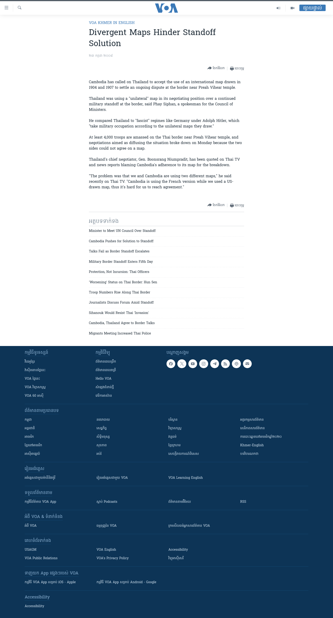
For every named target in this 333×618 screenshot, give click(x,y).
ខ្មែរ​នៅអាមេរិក (33, 445)
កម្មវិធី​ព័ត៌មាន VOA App (40, 502)
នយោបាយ (103, 419)
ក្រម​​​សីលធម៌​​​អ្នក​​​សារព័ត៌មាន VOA (189, 525)
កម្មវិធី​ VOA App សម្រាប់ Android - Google (126, 582)
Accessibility (178, 549)
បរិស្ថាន (173, 419)
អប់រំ (99, 454)
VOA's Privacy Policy (112, 558)
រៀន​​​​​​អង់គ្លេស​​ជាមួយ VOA (112, 478)
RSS (243, 502)
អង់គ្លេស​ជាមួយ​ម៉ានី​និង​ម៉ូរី (40, 478)
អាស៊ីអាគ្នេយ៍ (32, 454)
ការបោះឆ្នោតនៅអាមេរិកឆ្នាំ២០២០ (261, 437)
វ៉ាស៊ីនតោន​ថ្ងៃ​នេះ (35, 370)
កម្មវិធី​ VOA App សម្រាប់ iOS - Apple (50, 582)
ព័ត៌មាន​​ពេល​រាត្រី (106, 370)
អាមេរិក (29, 437)
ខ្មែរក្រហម (174, 445)
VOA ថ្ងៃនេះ (32, 378)
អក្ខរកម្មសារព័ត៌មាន (252, 419)
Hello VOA (103, 378)
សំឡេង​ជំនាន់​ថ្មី (105, 387)
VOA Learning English (185, 478)
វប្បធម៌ (172, 437)
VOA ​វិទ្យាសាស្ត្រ (35, 387)
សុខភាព (101, 445)
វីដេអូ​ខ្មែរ (30, 361)
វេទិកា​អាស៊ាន (104, 395)
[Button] (216, 68)
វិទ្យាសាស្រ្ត (174, 428)
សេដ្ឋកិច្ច (101, 428)
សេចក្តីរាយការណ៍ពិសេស (183, 454)
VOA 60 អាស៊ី (34, 395)
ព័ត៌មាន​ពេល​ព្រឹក (106, 361)
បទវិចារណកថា (249, 454)
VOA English (106, 549)
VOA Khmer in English (111, 23)
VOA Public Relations (41, 558)
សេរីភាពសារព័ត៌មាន (252, 428)
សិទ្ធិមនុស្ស (103, 437)
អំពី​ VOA (31, 525)
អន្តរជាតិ (30, 428)
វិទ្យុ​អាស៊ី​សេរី (176, 558)
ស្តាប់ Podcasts (106, 502)
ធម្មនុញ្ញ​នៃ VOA (106, 525)
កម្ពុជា (28, 419)
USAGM (30, 549)
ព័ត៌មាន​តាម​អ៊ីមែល (179, 502)
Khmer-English (252, 445)
